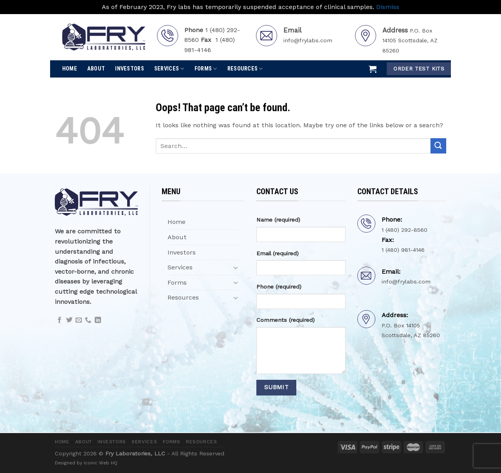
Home (69, 68)
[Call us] (88, 320)
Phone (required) (278, 286)
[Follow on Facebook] (59, 320)
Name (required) (278, 220)
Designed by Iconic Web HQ (86, 463)
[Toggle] (235, 267)
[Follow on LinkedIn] (98, 320)
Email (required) (277, 253)
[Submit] (438, 145)
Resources (245, 68)
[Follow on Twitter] (69, 320)
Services (169, 68)
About (96, 68)
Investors (129, 68)
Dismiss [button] (387, 7)
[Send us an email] (79, 320)
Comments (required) (285, 320)
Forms (206, 68)
